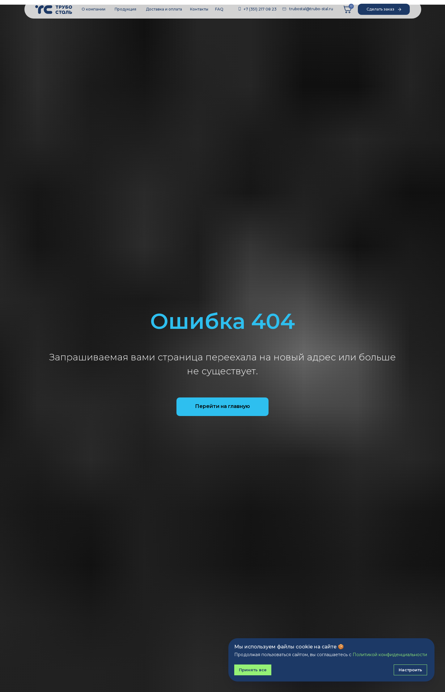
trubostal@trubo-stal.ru (311, 8)
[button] (384, 9)
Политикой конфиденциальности (390, 654)
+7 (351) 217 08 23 (260, 9)
